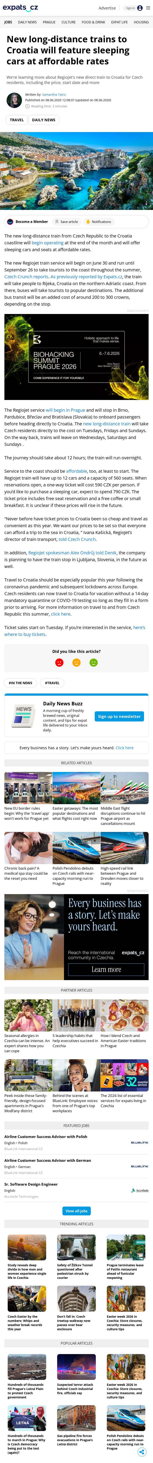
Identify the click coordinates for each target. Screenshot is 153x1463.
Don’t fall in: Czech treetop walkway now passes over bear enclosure (73, 1322)
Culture (69, 22)
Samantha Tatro (54, 94)
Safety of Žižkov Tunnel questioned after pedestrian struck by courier (75, 1271)
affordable (76, 471)
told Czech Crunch (77, 539)
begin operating (48, 243)
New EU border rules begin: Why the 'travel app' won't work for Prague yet (26, 813)
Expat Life (119, 22)
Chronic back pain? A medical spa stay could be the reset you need (26, 873)
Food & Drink (93, 22)
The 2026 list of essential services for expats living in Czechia (123, 1100)
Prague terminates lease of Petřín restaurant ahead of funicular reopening (125, 1271)
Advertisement (138, 310)
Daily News (27, 22)
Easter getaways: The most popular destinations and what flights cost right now (75, 813)
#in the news (20, 683)
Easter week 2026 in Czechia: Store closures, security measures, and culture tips (124, 1322)
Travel (17, 119)
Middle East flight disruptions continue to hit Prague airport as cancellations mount (123, 816)
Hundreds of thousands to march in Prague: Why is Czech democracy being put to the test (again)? (26, 1444)
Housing (141, 22)
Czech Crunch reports (26, 277)
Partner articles (76, 990)
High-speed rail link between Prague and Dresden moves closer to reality (122, 876)
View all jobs (76, 1211)
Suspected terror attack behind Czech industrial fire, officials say (75, 1389)
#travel (52, 683)
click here (60, 614)
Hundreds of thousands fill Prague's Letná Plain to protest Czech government (26, 1391)
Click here (125, 747)
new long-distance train (107, 424)
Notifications (98, 221)
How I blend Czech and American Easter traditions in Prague (123, 1040)
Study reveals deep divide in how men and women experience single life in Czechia (27, 1271)
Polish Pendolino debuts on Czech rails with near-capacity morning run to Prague (73, 876)
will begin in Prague (65, 410)
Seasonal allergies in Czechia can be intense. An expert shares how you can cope (27, 1043)
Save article (66, 221)
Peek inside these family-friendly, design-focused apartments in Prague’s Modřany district (25, 1103)
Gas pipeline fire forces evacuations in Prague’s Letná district (75, 1440)
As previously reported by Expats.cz (86, 277)
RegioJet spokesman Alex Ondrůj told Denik (72, 553)
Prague (49, 22)
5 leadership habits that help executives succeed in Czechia (75, 1040)
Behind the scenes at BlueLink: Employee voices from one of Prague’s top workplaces (75, 1103)
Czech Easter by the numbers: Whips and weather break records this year (25, 1322)
